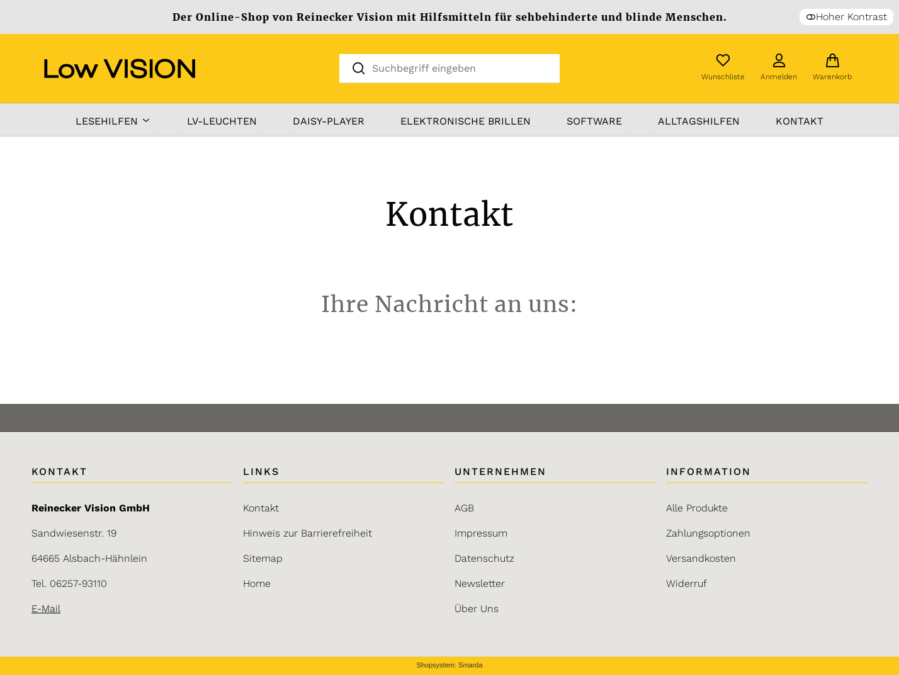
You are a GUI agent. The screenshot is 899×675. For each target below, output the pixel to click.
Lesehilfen (113, 121)
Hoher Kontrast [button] (846, 17)
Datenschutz (484, 558)
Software (594, 121)
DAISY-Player (329, 121)
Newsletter (480, 583)
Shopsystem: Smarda (449, 665)
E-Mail (45, 609)
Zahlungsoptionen (708, 533)
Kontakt (799, 121)
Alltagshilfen (699, 121)
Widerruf (686, 583)
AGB (464, 508)
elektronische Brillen (465, 121)
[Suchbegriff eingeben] (460, 67)
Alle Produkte (697, 508)
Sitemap (263, 558)
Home (257, 583)
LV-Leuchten (222, 121)
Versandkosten (701, 558)
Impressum (481, 533)
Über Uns (477, 609)
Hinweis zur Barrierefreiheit (307, 533)
